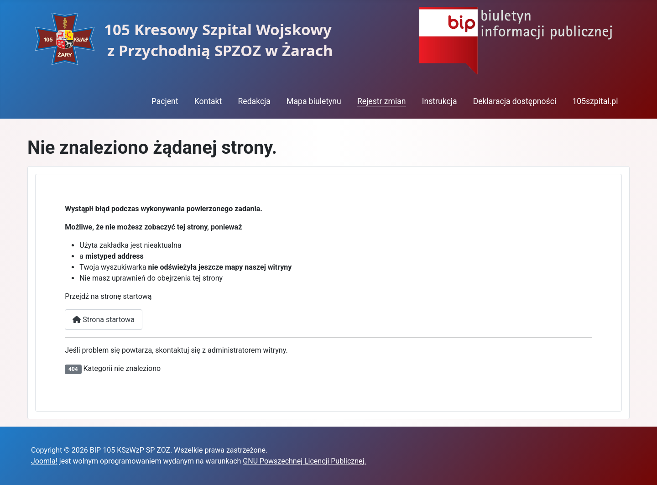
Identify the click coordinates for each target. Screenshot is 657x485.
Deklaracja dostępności (515, 101)
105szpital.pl (595, 101)
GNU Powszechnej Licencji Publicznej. (304, 461)
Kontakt (208, 101)
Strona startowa (104, 319)
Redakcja (254, 101)
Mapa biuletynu (314, 101)
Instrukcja (439, 101)
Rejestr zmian (381, 101)
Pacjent (164, 101)
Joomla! (44, 461)
